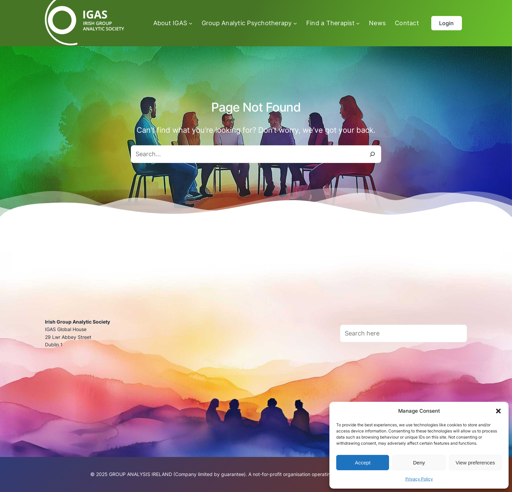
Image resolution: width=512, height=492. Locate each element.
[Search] (372, 154)
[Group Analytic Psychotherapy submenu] (249, 23)
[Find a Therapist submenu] (333, 23)
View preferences (475, 462)
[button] (498, 411)
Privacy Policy (419, 478)
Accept (363, 462)
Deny (419, 462)
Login (446, 23)
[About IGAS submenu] (172, 23)
